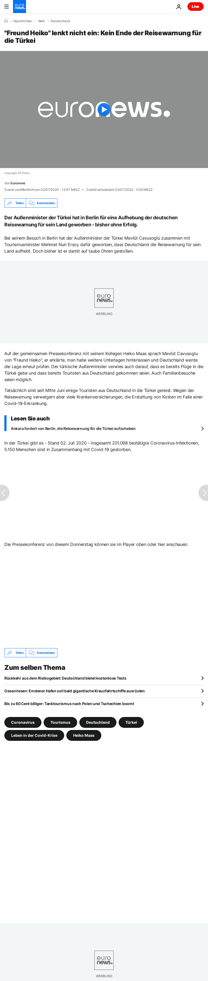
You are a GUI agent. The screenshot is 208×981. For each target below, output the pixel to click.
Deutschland (60, 21)
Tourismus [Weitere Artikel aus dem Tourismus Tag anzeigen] (60, 722)
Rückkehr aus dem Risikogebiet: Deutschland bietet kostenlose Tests (65, 678)
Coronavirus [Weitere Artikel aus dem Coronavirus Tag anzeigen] (23, 722)
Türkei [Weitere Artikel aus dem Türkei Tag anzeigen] (131, 722)
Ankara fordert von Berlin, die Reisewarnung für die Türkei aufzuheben (73, 428)
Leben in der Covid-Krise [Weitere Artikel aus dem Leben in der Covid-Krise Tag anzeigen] (34, 735)
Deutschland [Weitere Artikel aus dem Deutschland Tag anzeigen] (98, 722)
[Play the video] (104, 109)
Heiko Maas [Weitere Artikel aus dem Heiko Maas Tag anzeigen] (84, 735)
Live (195, 6)
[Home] (6, 21)
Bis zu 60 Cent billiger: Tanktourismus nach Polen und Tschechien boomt (69, 703)
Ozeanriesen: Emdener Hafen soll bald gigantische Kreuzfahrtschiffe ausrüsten (74, 691)
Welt (41, 21)
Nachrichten (23, 21)
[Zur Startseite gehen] (19, 6)
